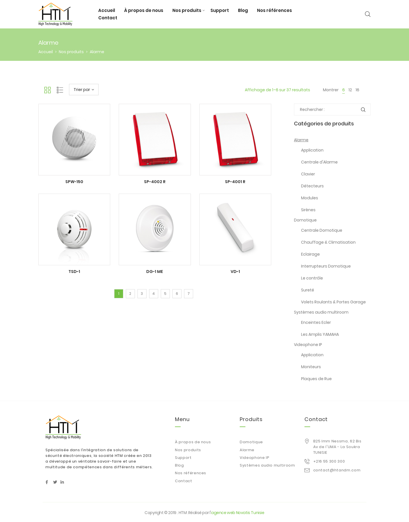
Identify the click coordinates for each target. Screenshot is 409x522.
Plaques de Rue (316, 379)
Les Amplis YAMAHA (320, 334)
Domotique (305, 220)
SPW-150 (74, 182)
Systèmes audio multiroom (321, 312)
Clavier (308, 174)
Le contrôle (312, 278)
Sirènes (308, 210)
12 (350, 90)
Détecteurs (312, 186)
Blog (243, 10)
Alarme (301, 140)
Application (312, 150)
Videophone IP (308, 344)
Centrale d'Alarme (319, 162)
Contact (107, 18)
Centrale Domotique (321, 230)
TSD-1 (74, 271)
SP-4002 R (155, 182)
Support (219, 10)
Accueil (106, 10)
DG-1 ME (154, 271)
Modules (309, 198)
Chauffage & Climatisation (328, 242)
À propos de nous (143, 10)
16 (357, 90)
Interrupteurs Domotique (326, 266)
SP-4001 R (235, 182)
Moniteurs (311, 367)
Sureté (307, 290)
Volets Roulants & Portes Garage (333, 302)
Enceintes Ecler (316, 322)
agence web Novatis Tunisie (237, 512)
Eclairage (310, 254)
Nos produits (186, 10)
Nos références (274, 10)
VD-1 (235, 271)
